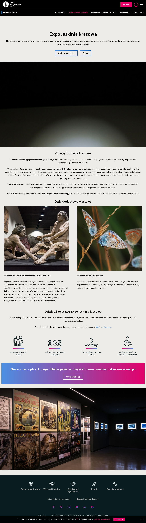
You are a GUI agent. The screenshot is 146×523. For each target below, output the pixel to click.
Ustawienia (119, 519)
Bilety (126, 4)
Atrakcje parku (10, 12)
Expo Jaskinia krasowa (78, 12)
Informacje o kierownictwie (59, 498)
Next (143, 12)
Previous (56, 12)
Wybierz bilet (73, 377)
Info (136, 5)
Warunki (41, 515)
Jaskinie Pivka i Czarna (128, 12)
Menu (141, 4)
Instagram (69, 507)
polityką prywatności (102, 519)
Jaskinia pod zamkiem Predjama (103, 12)
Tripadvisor (84, 507)
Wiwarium (62, 12)
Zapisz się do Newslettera (87, 498)
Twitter (61, 507)
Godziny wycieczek (66, 53)
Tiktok (92, 507)
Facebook (54, 507)
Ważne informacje (103, 327)
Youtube (77, 507)
